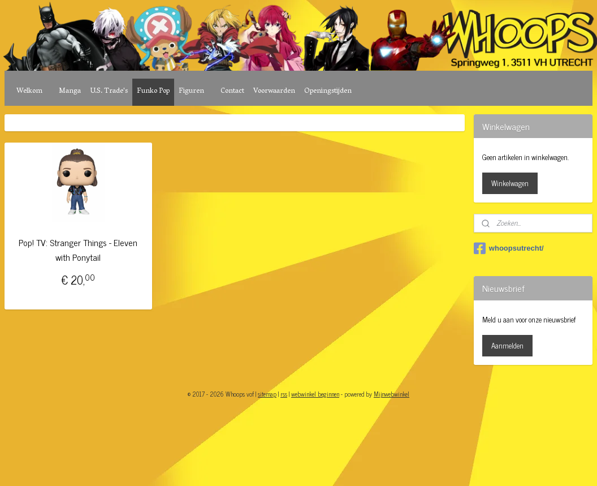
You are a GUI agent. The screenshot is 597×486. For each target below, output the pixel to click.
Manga (70, 91)
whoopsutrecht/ (509, 248)
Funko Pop (153, 91)
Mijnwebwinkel (391, 394)
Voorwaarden (274, 91)
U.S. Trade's (109, 91)
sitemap (267, 394)
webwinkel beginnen (315, 394)
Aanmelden (507, 345)
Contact (232, 91)
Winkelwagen (510, 183)
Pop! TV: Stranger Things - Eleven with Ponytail (78, 249)
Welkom (29, 91)
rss (283, 394)
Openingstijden (328, 91)
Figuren (191, 91)
